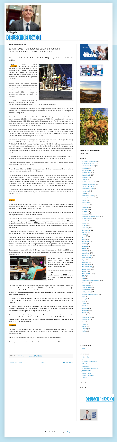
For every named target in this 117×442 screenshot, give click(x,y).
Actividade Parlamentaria (89, 161)
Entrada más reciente (16, 362)
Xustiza (84, 331)
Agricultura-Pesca (87, 170)
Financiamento (86, 230)
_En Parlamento (86, 371)
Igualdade (85, 237)
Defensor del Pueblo (88, 195)
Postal (83, 301)
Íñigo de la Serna (87, 255)
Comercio (84, 179)
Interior (84, 248)
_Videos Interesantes (88, 375)
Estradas (84, 225)
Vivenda (84, 326)
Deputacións (85, 202)
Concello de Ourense (88, 186)
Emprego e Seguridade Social (90, 216)
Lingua (84, 260)
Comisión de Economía (89, 182)
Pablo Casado (86, 285)
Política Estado (86, 290)
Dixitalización (85, 205)
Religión (84, 303)
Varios (83, 322)
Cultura (84, 193)
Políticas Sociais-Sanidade (90, 294)
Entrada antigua (68, 362)
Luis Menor (85, 262)
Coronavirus (85, 191)
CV (82, 359)
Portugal (84, 299)
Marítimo (84, 271)
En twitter (84, 221)
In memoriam (85, 241)
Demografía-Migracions (89, 198)
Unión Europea (86, 317)
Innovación (85, 246)
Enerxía (84, 223)
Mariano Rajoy (86, 269)
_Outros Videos (86, 373)
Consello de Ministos (88, 189)
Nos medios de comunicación (90, 280)
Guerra (84, 235)
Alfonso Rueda (86, 175)
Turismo (84, 312)
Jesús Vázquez (86, 257)
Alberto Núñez (86, 173)
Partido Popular (86, 287)
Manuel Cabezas (87, 267)
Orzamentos (85, 283)
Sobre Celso (85, 357)
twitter (83, 349)
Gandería (84, 232)
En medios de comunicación (90, 368)
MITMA (84, 276)
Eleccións (84, 212)
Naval (83, 278)
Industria (84, 244)
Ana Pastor (85, 177)
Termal (84, 306)
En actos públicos (87, 218)
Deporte (84, 200)
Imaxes (84, 239)
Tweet (83, 315)
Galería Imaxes (86, 364)
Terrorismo (85, 308)
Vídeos (84, 324)
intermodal (85, 250)
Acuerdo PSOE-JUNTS (89, 163)
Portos (84, 296)
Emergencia (85, 214)
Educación (85, 209)
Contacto (84, 377)
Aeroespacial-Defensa (88, 166)
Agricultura (85, 168)
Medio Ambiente (86, 273)
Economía (85, 207)
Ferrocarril (85, 228)
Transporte (85, 310)
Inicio (42, 362)
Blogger (69, 432)
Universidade (85, 319)
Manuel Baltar (86, 264)
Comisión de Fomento (88, 184)
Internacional (85, 253)
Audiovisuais (85, 366)
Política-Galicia (86, 292)
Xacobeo (84, 329)
